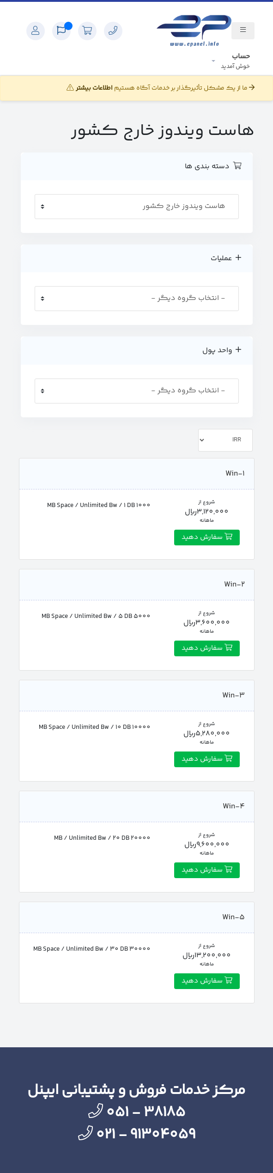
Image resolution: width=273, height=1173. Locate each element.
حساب (235, 61)
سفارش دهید (207, 537)
